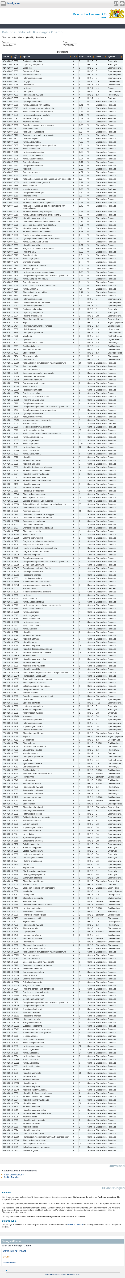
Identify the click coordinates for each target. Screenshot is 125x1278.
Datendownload (10, 1262)
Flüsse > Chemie (75, 1225)
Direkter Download (12, 1177)
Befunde (7, 1257)
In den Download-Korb (14, 1175)
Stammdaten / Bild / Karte (14, 1251)
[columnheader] (7, 57)
